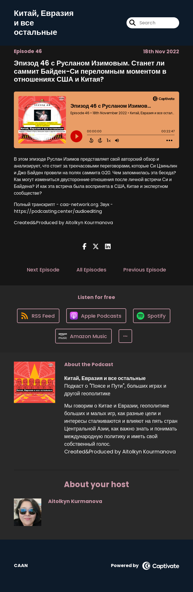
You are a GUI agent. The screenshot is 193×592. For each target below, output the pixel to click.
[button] (125, 336)
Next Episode (43, 269)
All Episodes (91, 269)
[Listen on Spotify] (151, 316)
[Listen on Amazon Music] (83, 336)
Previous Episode (144, 269)
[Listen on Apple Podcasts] (96, 315)
